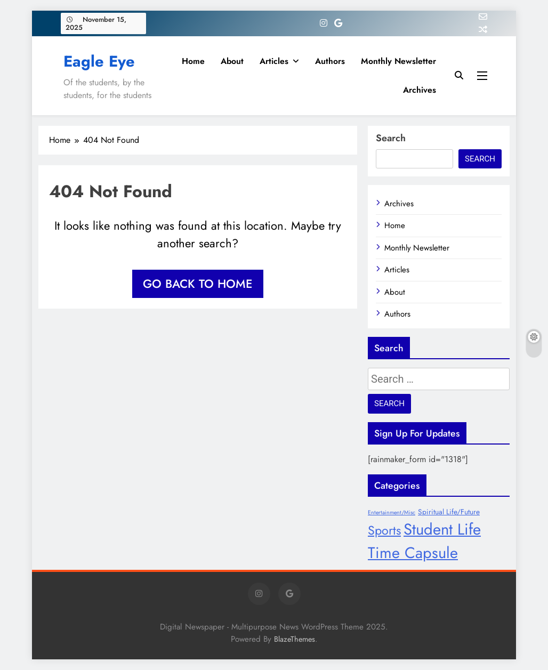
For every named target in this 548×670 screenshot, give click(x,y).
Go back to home (198, 283)
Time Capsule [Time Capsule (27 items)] (413, 553)
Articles (274, 61)
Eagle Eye (99, 61)
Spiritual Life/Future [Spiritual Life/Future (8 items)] (449, 511)
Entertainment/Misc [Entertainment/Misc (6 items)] (391, 512)
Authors (330, 61)
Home (193, 61)
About (232, 61)
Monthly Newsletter (398, 61)
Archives (419, 90)
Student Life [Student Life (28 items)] (442, 529)
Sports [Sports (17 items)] (384, 530)
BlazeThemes (294, 639)
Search (391, 138)
